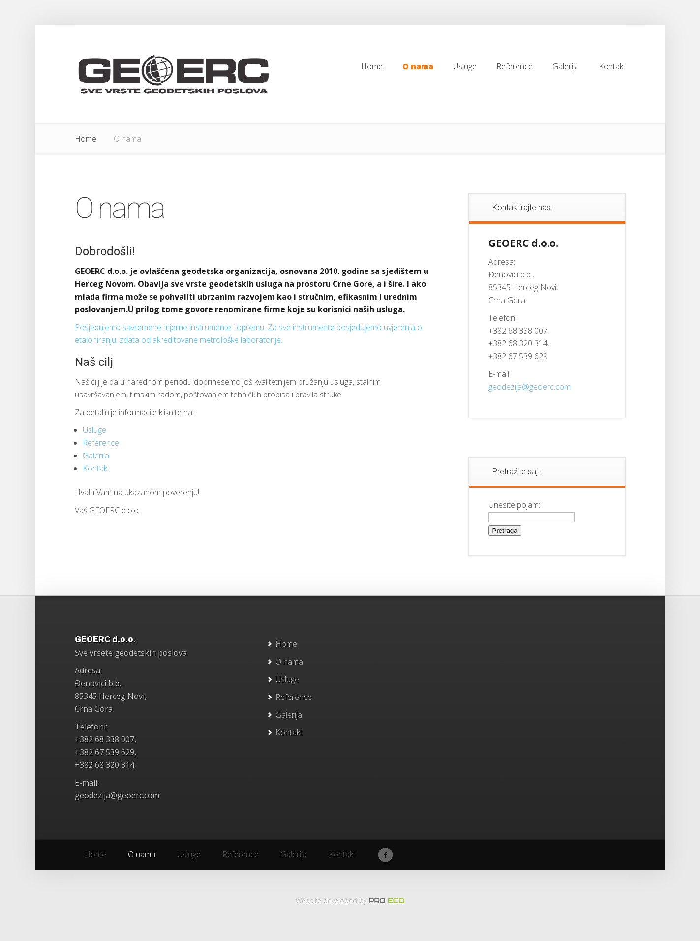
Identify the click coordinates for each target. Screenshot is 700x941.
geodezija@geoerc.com (529, 386)
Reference (101, 442)
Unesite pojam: (514, 504)
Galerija (96, 455)
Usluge (94, 430)
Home (85, 138)
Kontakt (96, 468)
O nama (289, 661)
